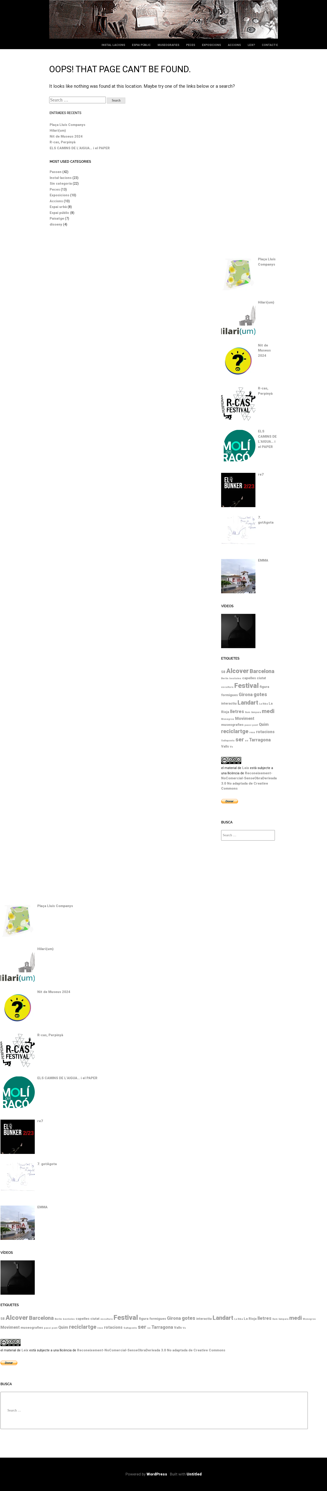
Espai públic (141, 45)
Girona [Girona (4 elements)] (246, 694)
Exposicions (211, 45)
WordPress (157, 1474)
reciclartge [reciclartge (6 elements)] (234, 731)
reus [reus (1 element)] (252, 732)
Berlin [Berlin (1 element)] (224, 678)
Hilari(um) (58, 130)
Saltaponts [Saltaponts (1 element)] (228, 740)
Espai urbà (58, 207)
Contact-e (270, 45)
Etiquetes (230, 658)
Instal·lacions (113, 45)
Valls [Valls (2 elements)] (225, 746)
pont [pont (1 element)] (255, 725)
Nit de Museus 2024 (66, 136)
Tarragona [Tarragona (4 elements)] (260, 740)
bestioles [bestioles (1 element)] (235, 678)
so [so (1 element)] (246, 740)
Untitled (194, 1474)
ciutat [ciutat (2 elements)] (261, 678)
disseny (56, 224)
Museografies (168, 45)
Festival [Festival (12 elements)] (246, 686)
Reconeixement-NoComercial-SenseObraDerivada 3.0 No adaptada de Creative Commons (151, 1350)
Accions (234, 45)
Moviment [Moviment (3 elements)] (244, 718)
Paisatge (57, 218)
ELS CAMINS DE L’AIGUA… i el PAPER (80, 148)
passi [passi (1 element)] (247, 725)
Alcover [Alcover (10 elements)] (237, 671)
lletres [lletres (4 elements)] (237, 711)
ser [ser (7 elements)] (240, 739)
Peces (190, 45)
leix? (251, 45)
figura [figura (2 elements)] (264, 687)
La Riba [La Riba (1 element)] (263, 703)
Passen (56, 172)
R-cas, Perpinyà (62, 142)
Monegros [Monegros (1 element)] (227, 719)
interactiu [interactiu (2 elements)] (229, 703)
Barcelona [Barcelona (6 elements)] (262, 671)
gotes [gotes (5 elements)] (260, 694)
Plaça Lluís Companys (67, 125)
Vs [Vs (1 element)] (231, 746)
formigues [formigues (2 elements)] (229, 695)
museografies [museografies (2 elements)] (232, 725)
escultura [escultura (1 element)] (227, 687)
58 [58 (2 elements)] (223, 672)
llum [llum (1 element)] (247, 712)
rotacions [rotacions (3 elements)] (265, 732)
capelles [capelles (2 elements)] (249, 678)
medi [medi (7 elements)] (268, 711)
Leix (245, 768)
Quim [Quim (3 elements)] (264, 724)
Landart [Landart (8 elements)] (248, 702)
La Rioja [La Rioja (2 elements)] (250, 1319)
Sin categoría (61, 183)
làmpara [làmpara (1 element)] (256, 712)
